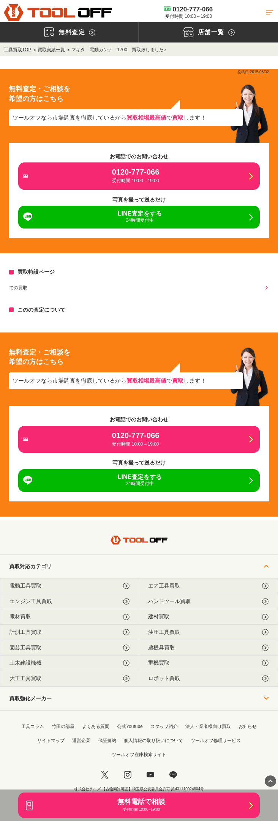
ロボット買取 (208, 678)
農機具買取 (208, 648)
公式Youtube (130, 726)
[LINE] (173, 774)
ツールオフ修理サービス (216, 740)
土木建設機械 (69, 663)
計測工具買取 (69, 632)
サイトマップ (51, 740)
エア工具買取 (208, 586)
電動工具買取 (69, 586)
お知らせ (248, 726)
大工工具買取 (69, 678)
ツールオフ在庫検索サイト (139, 754)
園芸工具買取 (69, 648)
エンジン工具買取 (69, 601)
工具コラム (32, 726)
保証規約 (107, 740)
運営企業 (81, 740)
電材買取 (69, 616)
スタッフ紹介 (164, 726)
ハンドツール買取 (208, 601)
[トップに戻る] (58, 13)
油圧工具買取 (208, 632)
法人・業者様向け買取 (208, 726)
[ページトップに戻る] (270, 781)
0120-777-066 (188, 12)
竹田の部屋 (63, 726)
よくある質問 (95, 726)
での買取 (18, 287)
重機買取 (208, 663)
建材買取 (208, 616)
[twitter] (105, 774)
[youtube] (150, 774)
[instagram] (127, 774)
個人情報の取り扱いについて (153, 740)
